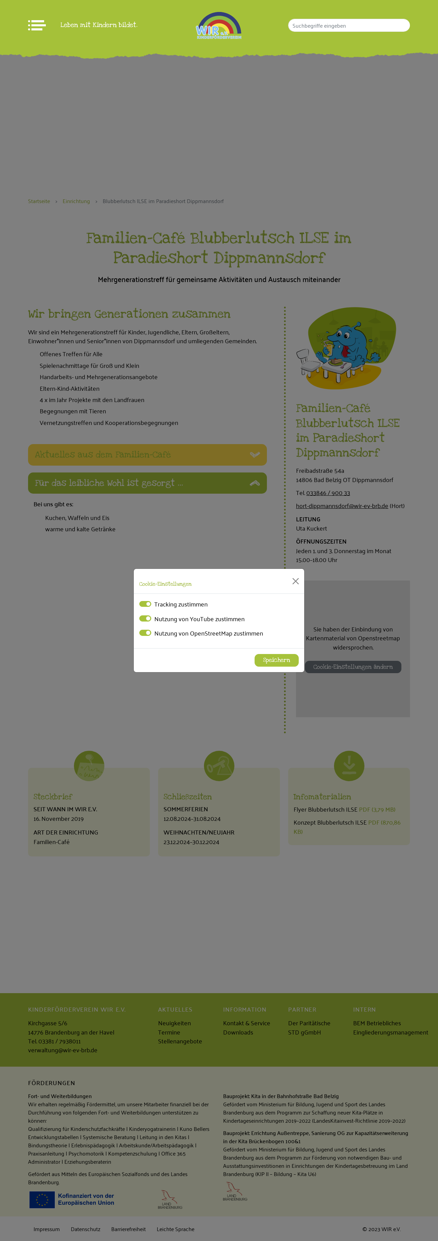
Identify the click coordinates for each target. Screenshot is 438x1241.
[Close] (295, 581)
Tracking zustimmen (181, 603)
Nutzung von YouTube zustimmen (199, 618)
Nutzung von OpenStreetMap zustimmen (208, 632)
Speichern (276, 660)
